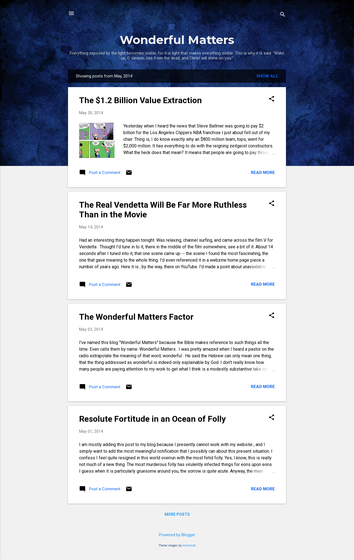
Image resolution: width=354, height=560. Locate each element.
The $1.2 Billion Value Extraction (140, 100)
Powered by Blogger (177, 534)
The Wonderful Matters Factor (136, 317)
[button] (271, 99)
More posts (177, 514)
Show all (267, 76)
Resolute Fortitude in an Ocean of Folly (152, 419)
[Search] (282, 15)
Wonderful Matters (177, 40)
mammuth (189, 545)
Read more (263, 172)
